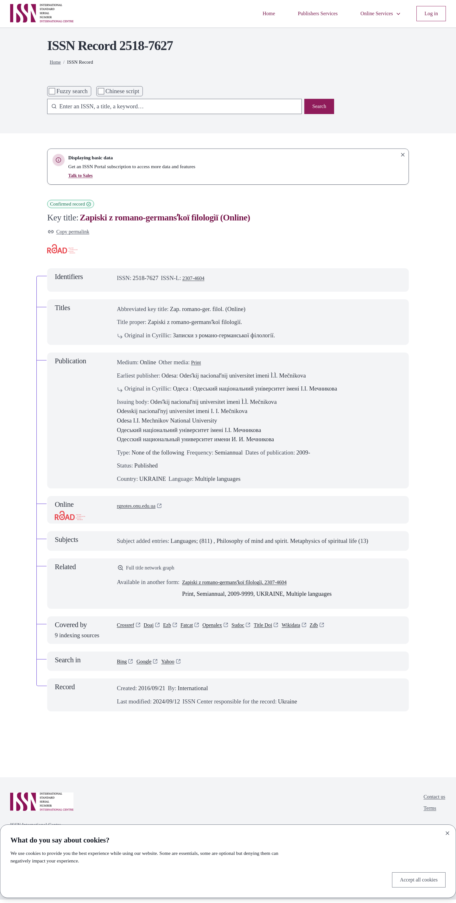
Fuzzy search (71, 91)
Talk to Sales (81, 175)
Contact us (432, 801)
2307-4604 (195, 280)
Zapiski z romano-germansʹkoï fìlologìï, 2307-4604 (243, 585)
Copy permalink (71, 232)
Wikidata (308, 629)
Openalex (221, 629)
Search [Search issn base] (318, 107)
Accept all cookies (416, 878)
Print (196, 364)
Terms (427, 814)
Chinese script (122, 91)
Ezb (172, 629)
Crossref (127, 629)
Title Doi (277, 629)
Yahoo (172, 664)
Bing (122, 664)
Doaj (152, 629)
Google (146, 664)
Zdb (333, 629)
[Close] (447, 831)
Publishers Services (307, 13)
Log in (430, 13)
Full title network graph (149, 570)
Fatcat (193, 629)
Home (253, 13)
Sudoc (250, 629)
